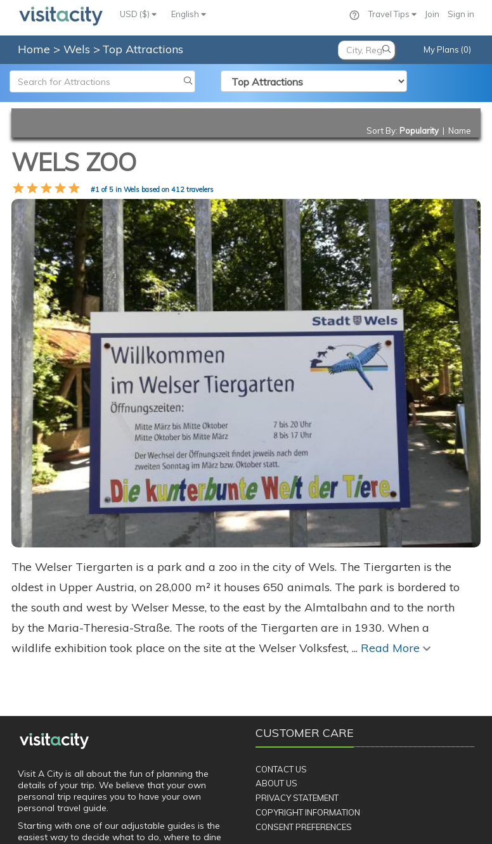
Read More (395, 550)
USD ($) (138, 14)
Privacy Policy (188, 827)
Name (459, 130)
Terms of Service (261, 827)
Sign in (461, 14)
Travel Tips (392, 14)
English (188, 14)
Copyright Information (308, 715)
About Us (276, 686)
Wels (78, 49)
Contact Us (281, 672)
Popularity (419, 130)
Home (34, 49)
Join (432, 14)
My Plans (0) (447, 49)
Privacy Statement (297, 700)
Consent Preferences (304, 729)
